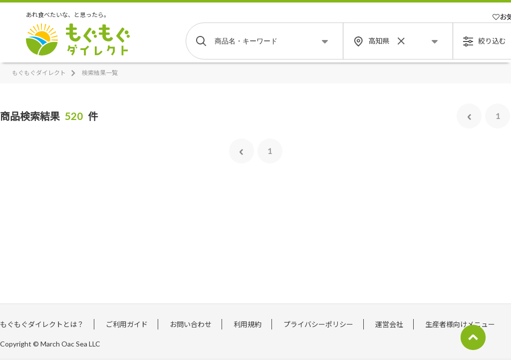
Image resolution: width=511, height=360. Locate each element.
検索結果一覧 (100, 72)
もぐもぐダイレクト (39, 72)
